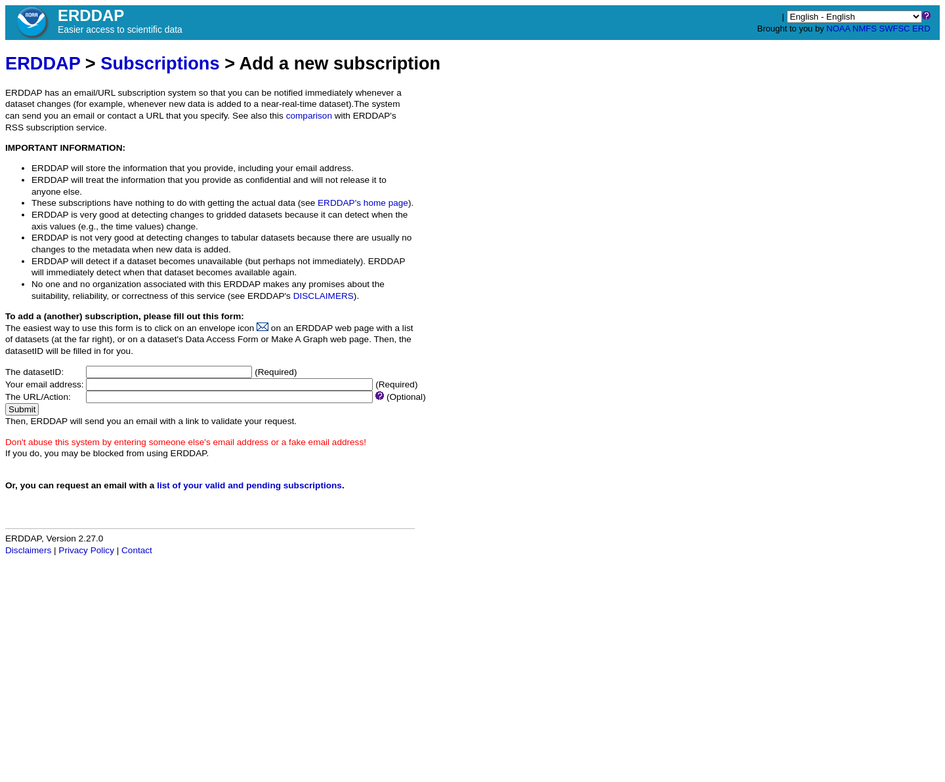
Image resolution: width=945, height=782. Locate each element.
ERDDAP (42, 63)
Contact (136, 550)
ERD (921, 28)
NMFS (864, 28)
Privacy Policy (86, 550)
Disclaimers (28, 550)
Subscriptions (159, 63)
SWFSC (894, 28)
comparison (309, 116)
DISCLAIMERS (323, 296)
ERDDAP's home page (363, 203)
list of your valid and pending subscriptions (249, 485)
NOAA (838, 28)
